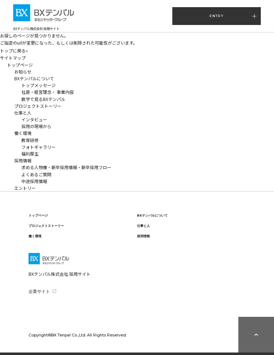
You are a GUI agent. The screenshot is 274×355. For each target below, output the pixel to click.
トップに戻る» (14, 50)
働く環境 (22, 133)
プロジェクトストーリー (37, 106)
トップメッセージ (38, 85)
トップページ (20, 65)
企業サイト (39, 291)
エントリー (25, 188)
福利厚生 (30, 154)
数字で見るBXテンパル (43, 99)
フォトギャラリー (38, 147)
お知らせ (22, 72)
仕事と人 (22, 113)
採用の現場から (36, 126)
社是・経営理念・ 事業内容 (47, 92)
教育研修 (30, 140)
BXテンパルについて (34, 78)
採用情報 (22, 160)
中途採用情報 (36, 181)
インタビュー (34, 119)
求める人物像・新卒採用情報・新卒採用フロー (66, 167)
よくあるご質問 (36, 174)
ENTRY (216, 16)
